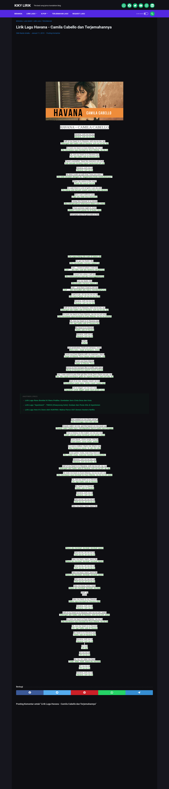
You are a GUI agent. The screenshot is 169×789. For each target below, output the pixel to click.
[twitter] (133, 3)
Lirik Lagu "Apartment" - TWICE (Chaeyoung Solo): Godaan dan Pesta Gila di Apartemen (62, 408)
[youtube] (138, 3)
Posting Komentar (53, 36)
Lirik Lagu (32, 10)
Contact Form (78, 780)
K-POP (45, 10)
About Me (53, 780)
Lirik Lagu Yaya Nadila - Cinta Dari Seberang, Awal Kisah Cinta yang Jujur (133, 126)
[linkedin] (150, 3)
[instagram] (144, 3)
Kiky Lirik (24, 3)
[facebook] (127, 3)
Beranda (20, 10)
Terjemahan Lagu (62, 10)
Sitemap (65, 780)
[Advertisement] (62, 58)
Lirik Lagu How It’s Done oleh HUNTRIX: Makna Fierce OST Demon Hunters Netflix (60, 413)
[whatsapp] (121, 3)
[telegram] (98, 696)
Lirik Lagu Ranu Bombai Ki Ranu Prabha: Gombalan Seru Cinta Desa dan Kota (58, 404)
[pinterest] (62, 696)
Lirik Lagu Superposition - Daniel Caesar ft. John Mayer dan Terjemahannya (132, 106)
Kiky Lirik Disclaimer (111, 780)
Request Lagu (80, 10)
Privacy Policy (94, 780)
